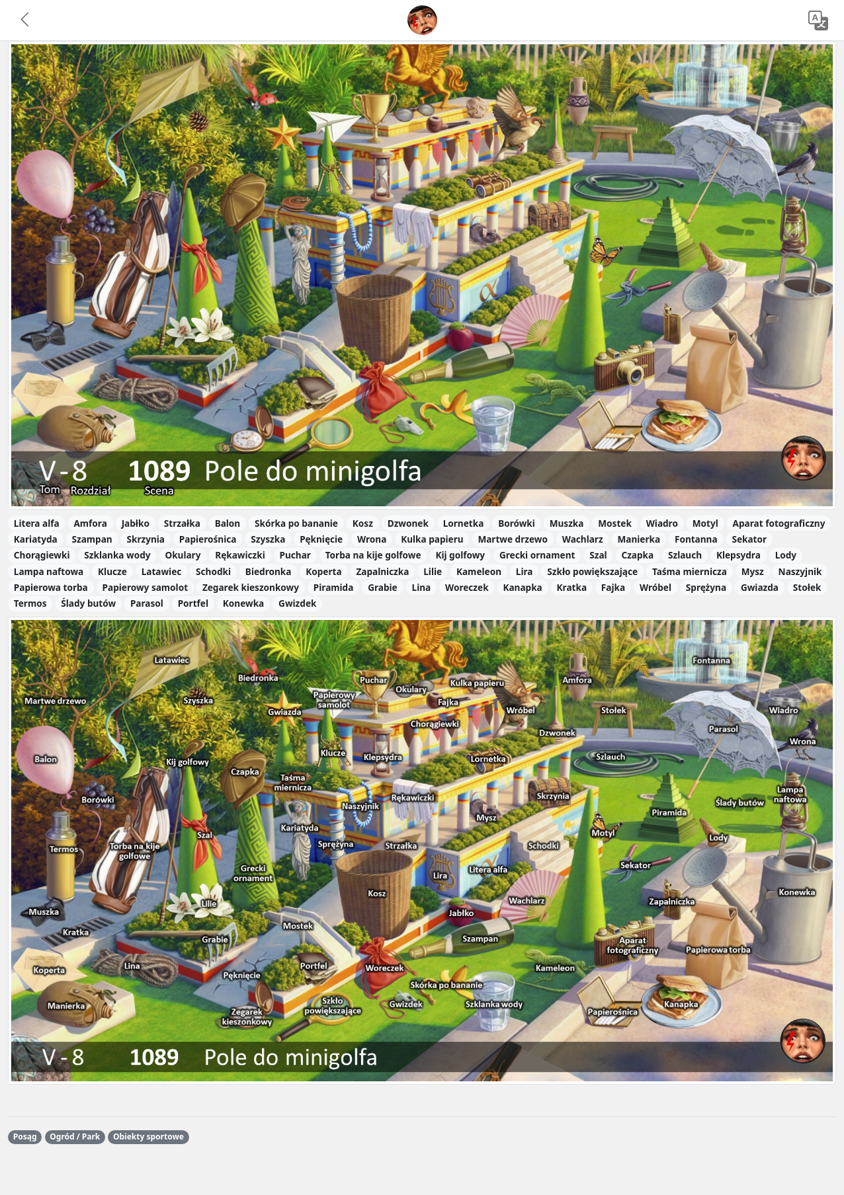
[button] (26, 20)
